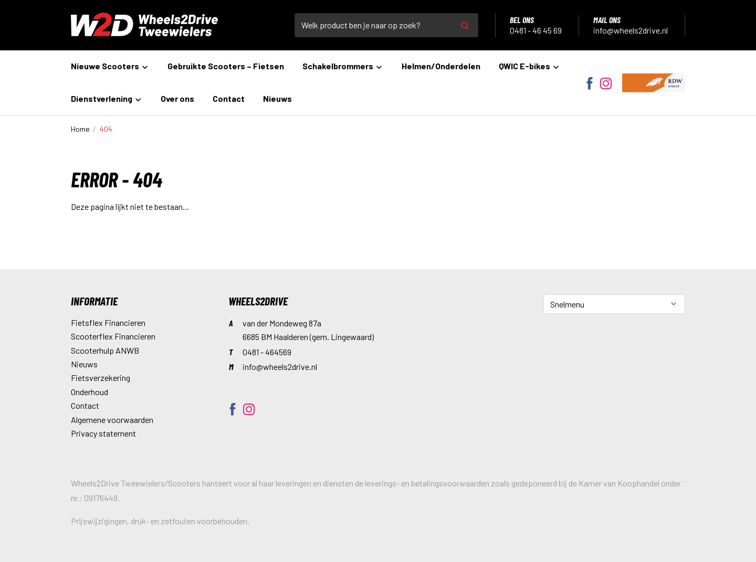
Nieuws (277, 98)
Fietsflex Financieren (108, 322)
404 (106, 128)
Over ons (177, 98)
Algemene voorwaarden (112, 420)
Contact (229, 98)
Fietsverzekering (100, 378)
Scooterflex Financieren (113, 336)
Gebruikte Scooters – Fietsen (225, 66)
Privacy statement (103, 433)
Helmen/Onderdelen (441, 66)
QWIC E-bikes (529, 66)
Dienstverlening (106, 98)
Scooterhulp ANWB (105, 350)
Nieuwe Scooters (110, 66)
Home (80, 128)
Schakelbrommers (342, 66)
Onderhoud (89, 392)
